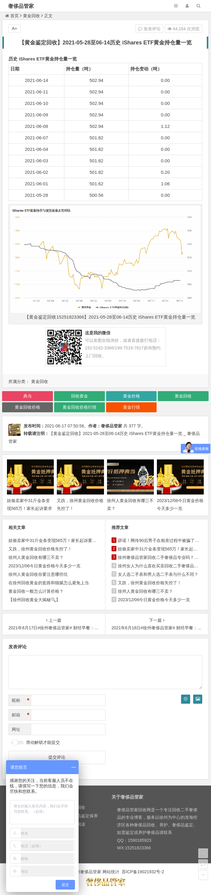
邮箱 (20, 715)
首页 (12, 15)
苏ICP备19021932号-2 (143, 871)
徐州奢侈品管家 (86, 871)
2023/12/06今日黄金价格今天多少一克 (44, 565)
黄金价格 (131, 396)
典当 (27, 396)
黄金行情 (131, 407)
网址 (16, 729)
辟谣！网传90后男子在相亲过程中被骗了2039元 (163, 540)
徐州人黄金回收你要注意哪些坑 (38, 574)
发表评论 (149, 28)
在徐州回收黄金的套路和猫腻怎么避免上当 (48, 582)
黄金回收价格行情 (79, 407)
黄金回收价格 (27, 407)
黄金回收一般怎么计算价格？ (35, 591)
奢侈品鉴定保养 (83, 815)
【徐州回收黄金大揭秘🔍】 (34, 599)
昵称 (20, 700)
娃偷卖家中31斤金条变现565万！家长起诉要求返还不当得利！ (29, 508)
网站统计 (110, 871)
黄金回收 (31, 15)
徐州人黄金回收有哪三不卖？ (35, 557)
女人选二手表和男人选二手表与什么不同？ (158, 574)
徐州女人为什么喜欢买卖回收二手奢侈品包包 (160, 565)
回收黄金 (79, 396)
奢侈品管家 (21, 6)
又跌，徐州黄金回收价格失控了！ (40, 548)
